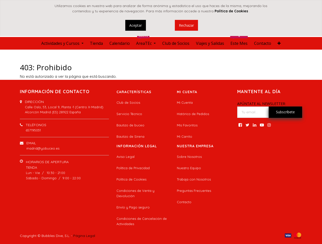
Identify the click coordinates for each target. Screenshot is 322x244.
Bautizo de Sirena (130, 136)
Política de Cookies (131, 179)
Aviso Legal (125, 157)
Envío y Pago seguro (133, 207)
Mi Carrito (184, 136)
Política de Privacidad (133, 168)
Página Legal (84, 235)
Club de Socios (128, 102)
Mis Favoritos (187, 125)
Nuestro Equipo (189, 168)
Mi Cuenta (185, 102)
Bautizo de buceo (130, 125)
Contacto (184, 202)
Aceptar (135, 25)
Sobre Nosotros (189, 157)
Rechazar (186, 25)
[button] (279, 43)
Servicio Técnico (129, 114)
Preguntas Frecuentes (194, 191)
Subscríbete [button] (285, 112)
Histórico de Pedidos (193, 114)
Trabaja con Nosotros (194, 179)
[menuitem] (96, 43)
